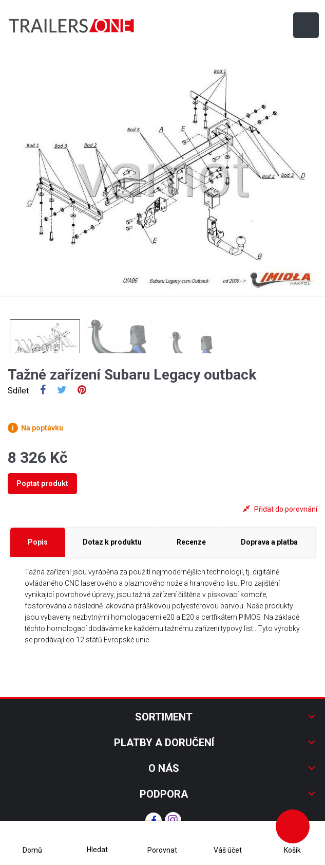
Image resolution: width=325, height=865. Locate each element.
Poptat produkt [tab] (42, 483)
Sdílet (43, 391)
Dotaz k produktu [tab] (112, 542)
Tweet (62, 391)
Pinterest (82, 391)
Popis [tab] (38, 542)
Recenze (191, 542)
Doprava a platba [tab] (269, 542)
